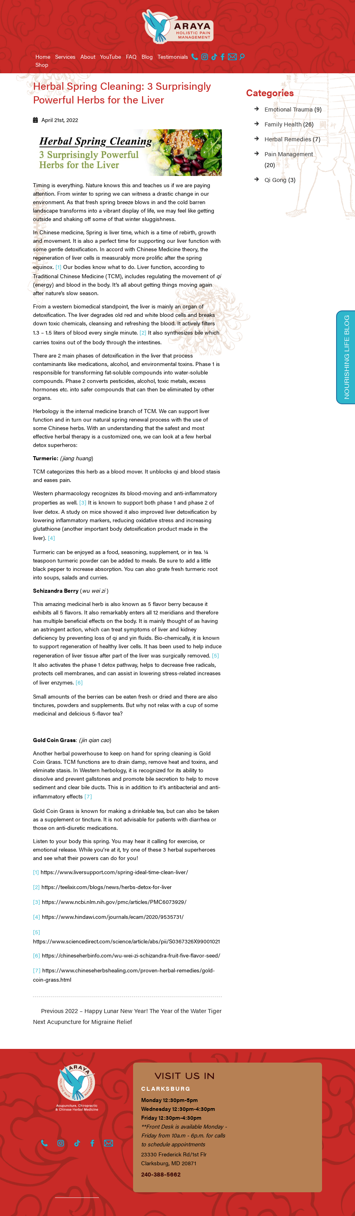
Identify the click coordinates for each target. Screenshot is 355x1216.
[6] (79, 673)
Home (42, 56)
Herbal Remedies (288, 138)
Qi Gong (276, 179)
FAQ (131, 56)
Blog (147, 56)
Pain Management (289, 153)
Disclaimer (131, 1206)
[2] (143, 330)
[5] (215, 647)
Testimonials (173, 56)
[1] (58, 266)
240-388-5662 (161, 1150)
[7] (88, 785)
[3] (82, 498)
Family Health (283, 124)
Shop (41, 64)
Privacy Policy (41, 1206)
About (87, 56)
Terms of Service (88, 1206)
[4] (51, 531)
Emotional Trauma (289, 109)
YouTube (110, 56)
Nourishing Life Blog (346, 354)
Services (65, 56)
